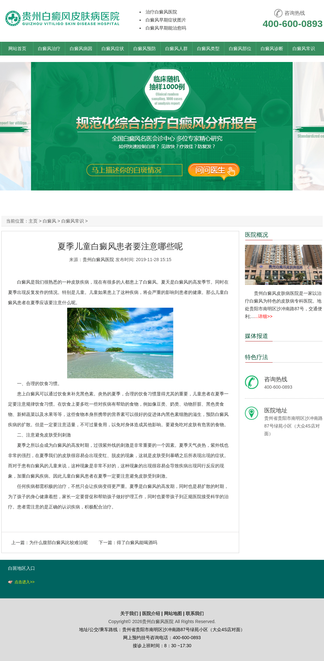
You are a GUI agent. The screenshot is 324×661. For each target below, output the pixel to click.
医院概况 (256, 235)
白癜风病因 (81, 48)
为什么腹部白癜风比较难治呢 (58, 542)
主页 (33, 221)
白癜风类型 (208, 48)
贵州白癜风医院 (98, 259)
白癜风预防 (144, 48)
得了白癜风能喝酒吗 (137, 542)
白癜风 (49, 221)
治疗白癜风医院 (161, 11)
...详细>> (264, 316)
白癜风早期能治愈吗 (166, 28)
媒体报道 (256, 336)
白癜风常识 (303, 48)
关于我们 (129, 613)
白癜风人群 (176, 48)
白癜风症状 (113, 48)
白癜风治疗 (49, 48)
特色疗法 (256, 357)
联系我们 (195, 613)
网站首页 (17, 48)
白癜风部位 (240, 48)
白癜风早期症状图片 (166, 19)
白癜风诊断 (272, 48)
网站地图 (173, 613)
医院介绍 (151, 613)
